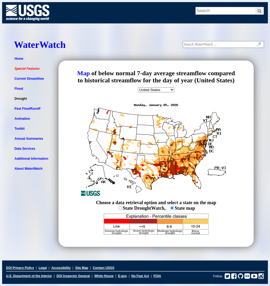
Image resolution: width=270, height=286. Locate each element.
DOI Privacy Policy (20, 268)
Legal (42, 268)
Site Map (81, 268)
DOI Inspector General (73, 276)
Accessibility (61, 268)
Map (83, 73)
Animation (22, 119)
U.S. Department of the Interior (29, 276)
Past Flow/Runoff (27, 109)
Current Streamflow (29, 79)
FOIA (157, 276)
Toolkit (20, 129)
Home (19, 59)
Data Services (25, 148)
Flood (19, 89)
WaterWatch (40, 44)
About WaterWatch (28, 168)
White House (104, 276)
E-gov (122, 276)
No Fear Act (140, 276)
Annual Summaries (29, 139)
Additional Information (31, 158)
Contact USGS (103, 268)
